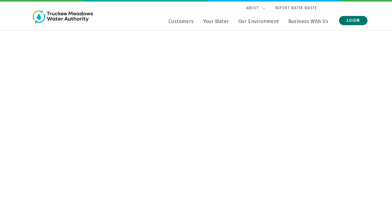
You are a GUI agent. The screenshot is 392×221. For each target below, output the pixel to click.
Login (353, 20)
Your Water (216, 21)
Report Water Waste (296, 8)
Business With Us (308, 21)
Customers (181, 21)
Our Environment (258, 21)
